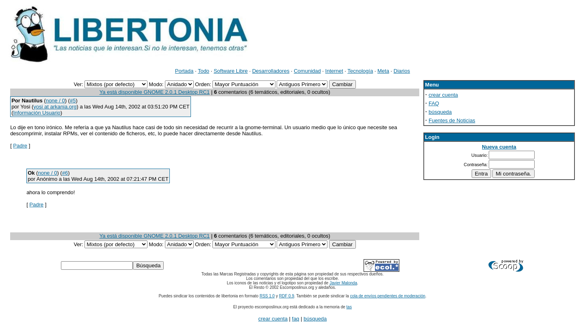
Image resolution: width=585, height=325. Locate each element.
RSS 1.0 (267, 296)
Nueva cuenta (499, 147)
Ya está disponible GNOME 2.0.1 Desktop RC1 (155, 92)
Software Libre (231, 71)
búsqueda (440, 112)
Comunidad (307, 71)
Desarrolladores (271, 71)
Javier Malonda (343, 283)
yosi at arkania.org (54, 107)
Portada (184, 71)
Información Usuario (36, 113)
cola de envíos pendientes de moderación (387, 296)
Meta (383, 71)
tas (349, 307)
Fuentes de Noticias (452, 120)
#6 (65, 173)
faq (295, 319)
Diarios (402, 71)
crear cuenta (443, 95)
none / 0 (55, 101)
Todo (203, 71)
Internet (334, 71)
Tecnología (360, 71)
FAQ (434, 103)
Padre (20, 146)
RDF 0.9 (286, 296)
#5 (73, 101)
